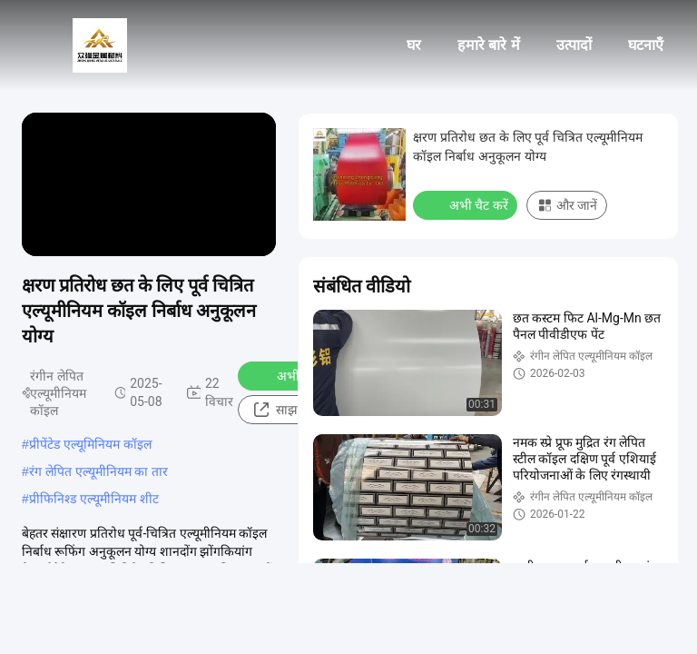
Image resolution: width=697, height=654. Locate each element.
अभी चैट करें (294, 375)
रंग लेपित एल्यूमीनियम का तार (99, 471)
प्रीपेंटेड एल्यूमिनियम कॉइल (90, 444)
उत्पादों (574, 45)
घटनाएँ (645, 45)
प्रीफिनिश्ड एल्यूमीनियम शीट (94, 498)
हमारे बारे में (488, 45)
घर (414, 45)
